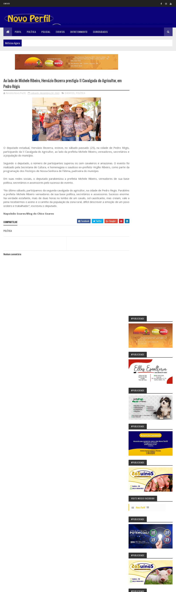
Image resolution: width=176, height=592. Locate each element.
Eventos (60, 32)
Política (31, 32)
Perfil (18, 32)
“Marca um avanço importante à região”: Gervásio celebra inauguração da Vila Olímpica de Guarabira (153, 504)
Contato (6, 3)
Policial (45, 32)
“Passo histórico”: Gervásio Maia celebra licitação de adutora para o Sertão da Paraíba (151, 428)
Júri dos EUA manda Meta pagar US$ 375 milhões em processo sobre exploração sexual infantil (151, 376)
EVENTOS (70, 93)
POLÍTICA (80, 93)
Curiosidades (100, 32)
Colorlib (16, 587)
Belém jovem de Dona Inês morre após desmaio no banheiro (159, 412)
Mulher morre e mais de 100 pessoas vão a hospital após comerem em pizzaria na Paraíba (151, 520)
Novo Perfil (145, 233)
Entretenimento (78, 32)
